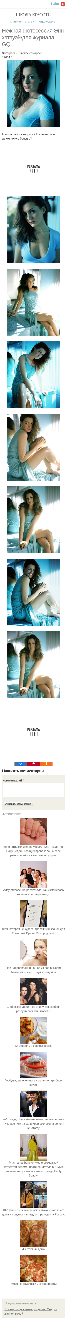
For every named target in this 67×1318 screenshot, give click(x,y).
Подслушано (46, 21)
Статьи (29, 21)
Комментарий (13, 780)
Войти (55, 3)
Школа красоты (33, 14)
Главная (16, 21)
